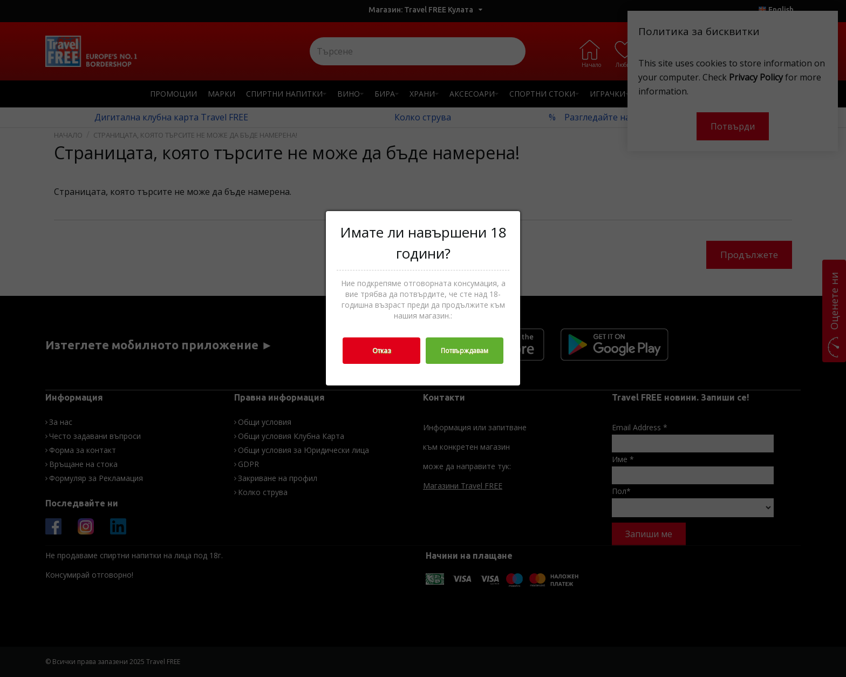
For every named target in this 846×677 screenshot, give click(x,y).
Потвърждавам (464, 350)
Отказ (381, 350)
